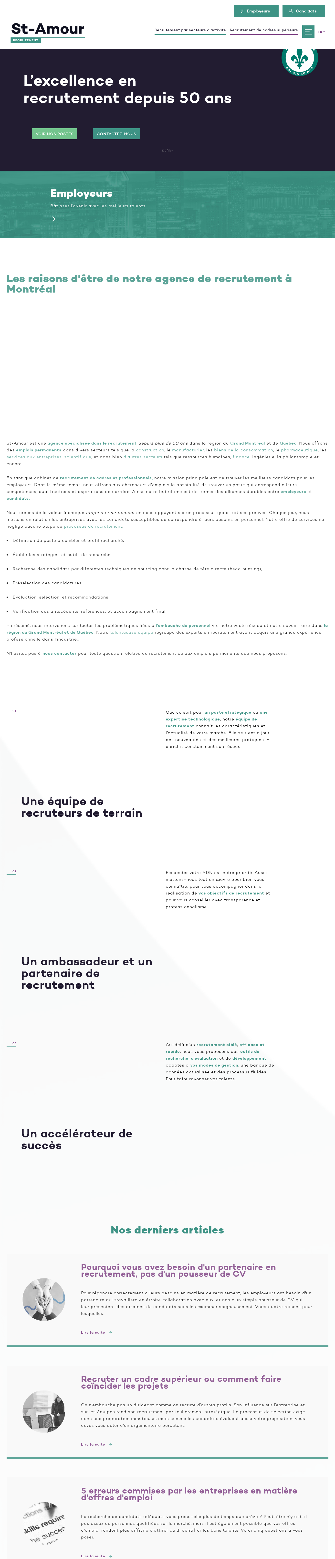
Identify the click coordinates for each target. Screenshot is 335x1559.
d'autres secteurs (143, 456)
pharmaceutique (299, 450)
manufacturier (188, 450)
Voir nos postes (54, 133)
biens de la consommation (243, 450)
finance (241, 456)
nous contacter (59, 653)
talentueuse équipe (131, 632)
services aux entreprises (34, 456)
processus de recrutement (93, 526)
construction (150, 450)
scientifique (77, 456)
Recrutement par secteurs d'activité (190, 30)
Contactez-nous (116, 133)
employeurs (293, 491)
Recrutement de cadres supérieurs (264, 30)
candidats (18, 498)
